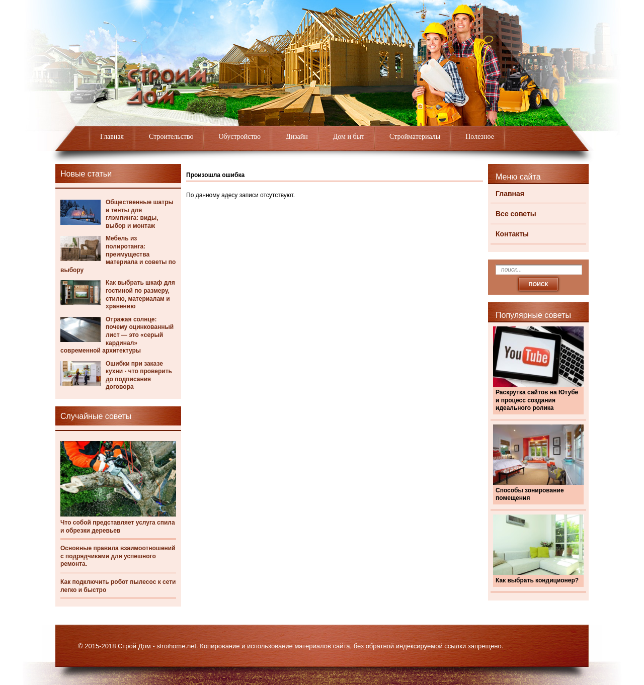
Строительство (171, 136)
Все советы (516, 214)
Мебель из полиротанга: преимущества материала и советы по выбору (118, 254)
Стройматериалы (414, 136)
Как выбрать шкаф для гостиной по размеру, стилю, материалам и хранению (140, 294)
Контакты (512, 234)
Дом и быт (348, 136)
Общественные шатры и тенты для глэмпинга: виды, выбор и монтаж (140, 214)
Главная (112, 136)
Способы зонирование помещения (530, 494)
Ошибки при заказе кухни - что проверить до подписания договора (139, 375)
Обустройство (239, 136)
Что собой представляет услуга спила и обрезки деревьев (117, 526)
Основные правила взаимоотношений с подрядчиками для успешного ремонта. (118, 556)
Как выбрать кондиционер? (537, 580)
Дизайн (297, 136)
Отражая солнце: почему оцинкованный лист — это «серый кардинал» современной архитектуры (117, 335)
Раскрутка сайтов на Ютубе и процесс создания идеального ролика (537, 400)
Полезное (479, 136)
